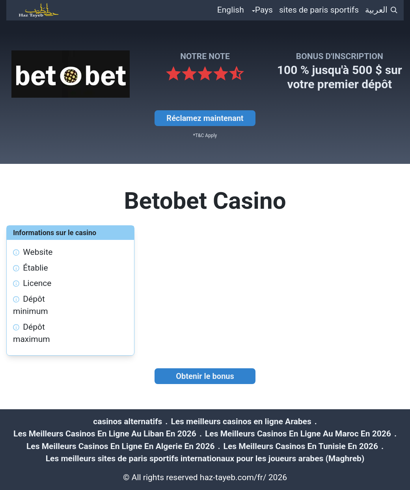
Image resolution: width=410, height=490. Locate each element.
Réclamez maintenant (204, 118)
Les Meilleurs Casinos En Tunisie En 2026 (301, 446)
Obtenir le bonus (205, 376)
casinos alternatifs (127, 421)
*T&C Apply (205, 135)
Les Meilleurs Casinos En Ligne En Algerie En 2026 (120, 446)
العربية (376, 10)
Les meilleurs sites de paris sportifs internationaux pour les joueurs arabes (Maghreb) (205, 458)
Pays (264, 10)
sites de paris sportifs (319, 10)
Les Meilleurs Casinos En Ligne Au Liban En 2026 (104, 433)
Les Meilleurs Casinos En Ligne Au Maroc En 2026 (298, 433)
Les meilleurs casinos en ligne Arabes (241, 421)
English (230, 10)
